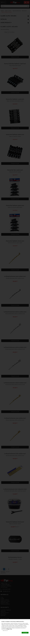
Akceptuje (25, 632)
